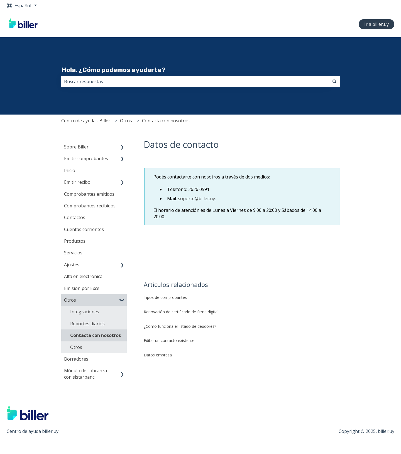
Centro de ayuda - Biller (85, 121)
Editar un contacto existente (169, 340)
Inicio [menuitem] (69, 170)
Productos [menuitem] (74, 241)
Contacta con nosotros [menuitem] (95, 335)
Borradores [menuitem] (76, 359)
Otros (126, 121)
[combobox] (195, 81)
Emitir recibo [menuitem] (77, 182)
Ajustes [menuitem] (71, 265)
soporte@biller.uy (196, 198)
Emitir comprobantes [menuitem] (86, 158)
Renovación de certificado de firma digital (181, 311)
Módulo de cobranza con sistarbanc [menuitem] (85, 374)
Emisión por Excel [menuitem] (82, 288)
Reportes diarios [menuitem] (87, 324)
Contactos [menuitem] (74, 217)
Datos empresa (158, 355)
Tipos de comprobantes (166, 297)
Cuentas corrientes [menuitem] (84, 229)
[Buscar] (334, 81)
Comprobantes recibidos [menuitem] (90, 206)
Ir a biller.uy (376, 24)
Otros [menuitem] (70, 300)
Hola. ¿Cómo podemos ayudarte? (113, 70)
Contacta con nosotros (166, 121)
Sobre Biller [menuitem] (76, 147)
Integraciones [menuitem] (84, 312)
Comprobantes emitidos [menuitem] (89, 194)
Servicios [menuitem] (73, 253)
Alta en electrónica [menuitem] (83, 276)
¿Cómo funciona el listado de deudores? (180, 326)
